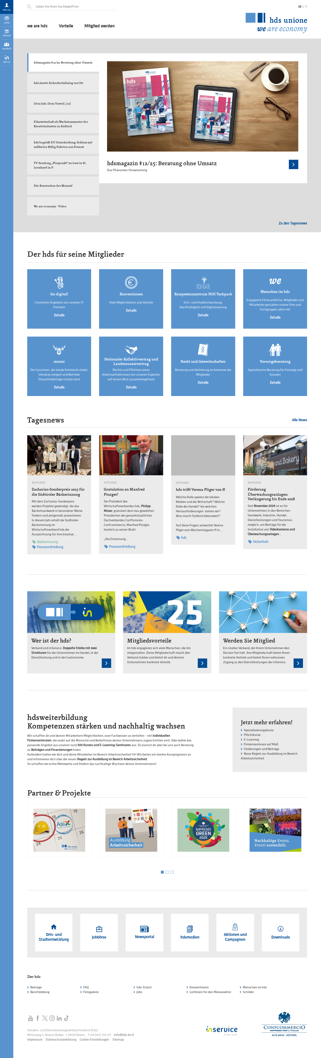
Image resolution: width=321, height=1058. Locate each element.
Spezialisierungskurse (259, 730)
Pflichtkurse (252, 735)
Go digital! (59, 294)
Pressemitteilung (47, 547)
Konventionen (131, 294)
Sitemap (118, 1040)
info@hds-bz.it (124, 1035)
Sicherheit (258, 541)
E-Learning (251, 740)
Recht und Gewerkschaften (203, 361)
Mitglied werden (99, 26)
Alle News (299, 420)
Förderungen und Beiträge (261, 749)
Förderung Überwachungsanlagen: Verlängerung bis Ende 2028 (271, 494)
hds (181, 537)
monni (59, 361)
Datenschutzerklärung (61, 1040)
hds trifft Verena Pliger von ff (200, 489)
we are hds (37, 26)
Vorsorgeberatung (275, 361)
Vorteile (66, 26)
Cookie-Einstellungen (94, 1040)
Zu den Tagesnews (293, 223)
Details (59, 315)
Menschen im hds (275, 291)
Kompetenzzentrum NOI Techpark (203, 294)
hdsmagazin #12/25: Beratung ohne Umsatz (162, 163)
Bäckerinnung (45, 542)
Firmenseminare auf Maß (261, 744)
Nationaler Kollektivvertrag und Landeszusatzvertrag (131, 361)
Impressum (34, 1040)
